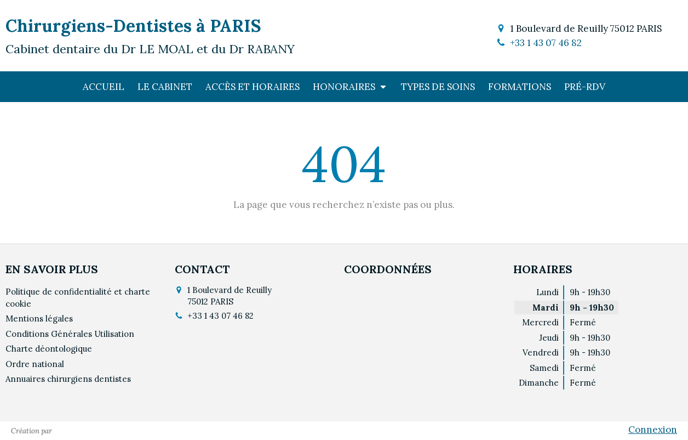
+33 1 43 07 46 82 (546, 43)
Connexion (652, 430)
